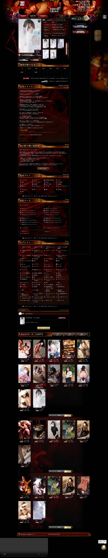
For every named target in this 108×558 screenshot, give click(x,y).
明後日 (82, 335)
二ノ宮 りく (38, 359)
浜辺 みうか (24, 359)
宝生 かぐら (53, 384)
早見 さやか (68, 384)
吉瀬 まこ (68, 359)
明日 (70, 335)
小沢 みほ (38, 384)
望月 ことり (38, 409)
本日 (58, 335)
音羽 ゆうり (24, 384)
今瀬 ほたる (83, 384)
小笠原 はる (24, 409)
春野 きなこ (53, 359)
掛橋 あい (83, 359)
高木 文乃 (38, 440)
